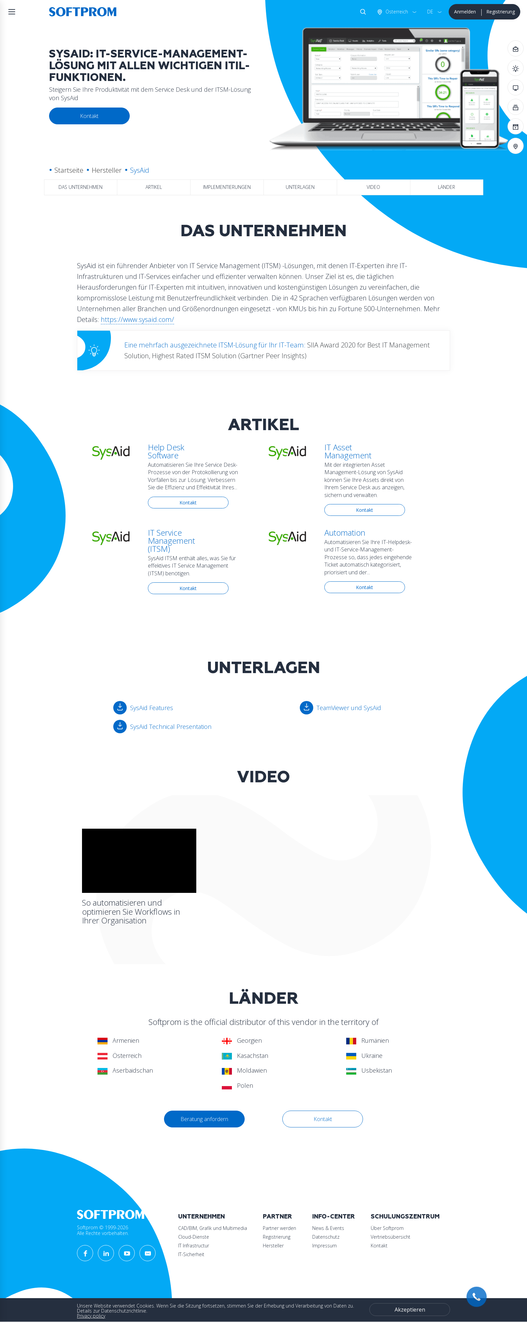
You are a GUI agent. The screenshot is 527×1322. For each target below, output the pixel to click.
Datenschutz (325, 1237)
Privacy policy (91, 1316)
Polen (237, 1085)
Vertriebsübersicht (390, 1237)
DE (430, 11)
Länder (446, 187)
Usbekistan (369, 1070)
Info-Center (333, 1217)
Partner (277, 1217)
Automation (344, 532)
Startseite (68, 170)
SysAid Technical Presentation (170, 726)
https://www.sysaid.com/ (137, 319)
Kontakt (188, 502)
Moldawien (244, 1070)
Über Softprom (387, 1228)
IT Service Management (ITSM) (171, 540)
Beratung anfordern (204, 1119)
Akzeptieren (410, 1309)
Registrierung (500, 11)
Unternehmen (201, 1217)
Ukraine (364, 1055)
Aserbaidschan (125, 1070)
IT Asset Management (347, 451)
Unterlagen (300, 187)
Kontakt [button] (89, 116)
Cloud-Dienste (193, 1237)
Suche (361, 11)
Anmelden (465, 11)
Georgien (242, 1040)
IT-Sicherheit (191, 1254)
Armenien (118, 1040)
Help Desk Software (166, 451)
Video (373, 187)
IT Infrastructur (193, 1245)
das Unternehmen (80, 187)
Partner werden (279, 1228)
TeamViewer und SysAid (349, 707)
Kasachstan (245, 1055)
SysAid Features (151, 707)
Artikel (154, 187)
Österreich (396, 11)
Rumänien (367, 1040)
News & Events (328, 1228)
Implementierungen (227, 187)
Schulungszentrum (405, 1217)
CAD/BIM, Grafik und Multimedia (212, 1228)
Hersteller (107, 170)
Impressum (324, 1245)
